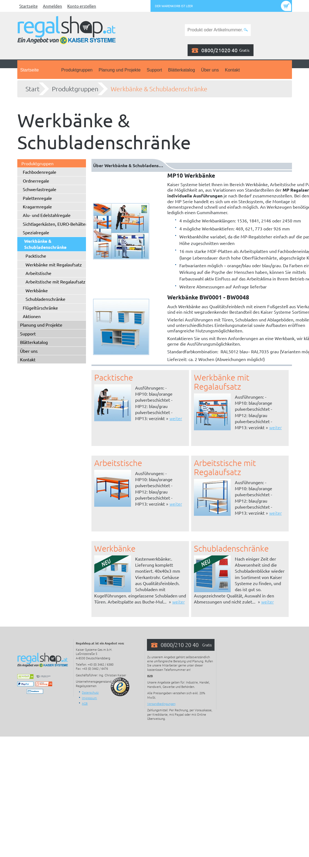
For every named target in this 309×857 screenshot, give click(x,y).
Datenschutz (90, 692)
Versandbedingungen (161, 703)
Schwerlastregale (39, 189)
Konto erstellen (81, 6)
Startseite (28, 6)
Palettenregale (37, 198)
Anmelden (52, 6)
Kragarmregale (37, 206)
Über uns (210, 70)
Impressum (89, 698)
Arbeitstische (38, 273)
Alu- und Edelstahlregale (47, 215)
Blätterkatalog (181, 70)
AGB (85, 703)
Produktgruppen (77, 70)
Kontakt (232, 70)
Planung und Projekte (120, 70)
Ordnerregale (36, 180)
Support (154, 70)
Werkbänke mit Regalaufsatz (54, 264)
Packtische (36, 255)
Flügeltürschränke (40, 307)
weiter (175, 418)
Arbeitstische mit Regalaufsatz (55, 281)
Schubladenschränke (45, 299)
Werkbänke (37, 290)
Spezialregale (36, 232)
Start (33, 89)
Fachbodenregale (39, 172)
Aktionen (32, 316)
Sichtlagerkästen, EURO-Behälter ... (57, 224)
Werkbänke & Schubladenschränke (159, 89)
